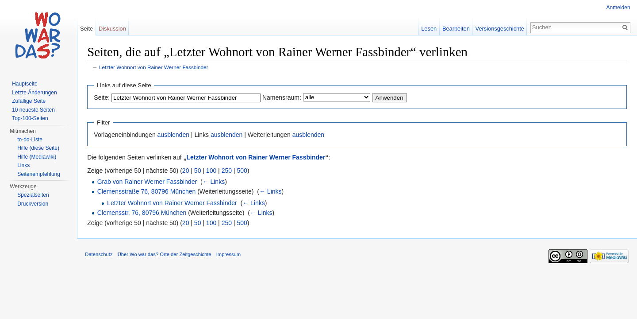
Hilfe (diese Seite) (38, 148)
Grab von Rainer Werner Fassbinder (148, 182)
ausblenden (175, 135)
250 (228, 170)
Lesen (428, 28)
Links (23, 165)
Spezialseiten (33, 195)
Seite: (103, 97)
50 (199, 170)
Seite (87, 28)
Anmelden (618, 7)
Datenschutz (100, 255)
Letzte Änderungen (34, 92)
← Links (215, 182)
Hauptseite (24, 84)
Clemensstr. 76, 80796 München (143, 213)
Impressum (230, 255)
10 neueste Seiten (33, 110)
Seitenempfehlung (38, 174)
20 (187, 170)
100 (213, 170)
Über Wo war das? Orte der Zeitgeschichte (166, 255)
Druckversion (32, 204)
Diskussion (113, 28)
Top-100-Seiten (30, 118)
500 (243, 170)
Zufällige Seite (29, 101)
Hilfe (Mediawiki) (36, 157)
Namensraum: (283, 97)
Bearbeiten (455, 28)
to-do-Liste (29, 139)
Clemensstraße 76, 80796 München (148, 191)
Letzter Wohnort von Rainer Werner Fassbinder (155, 67)
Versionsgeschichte (499, 28)
